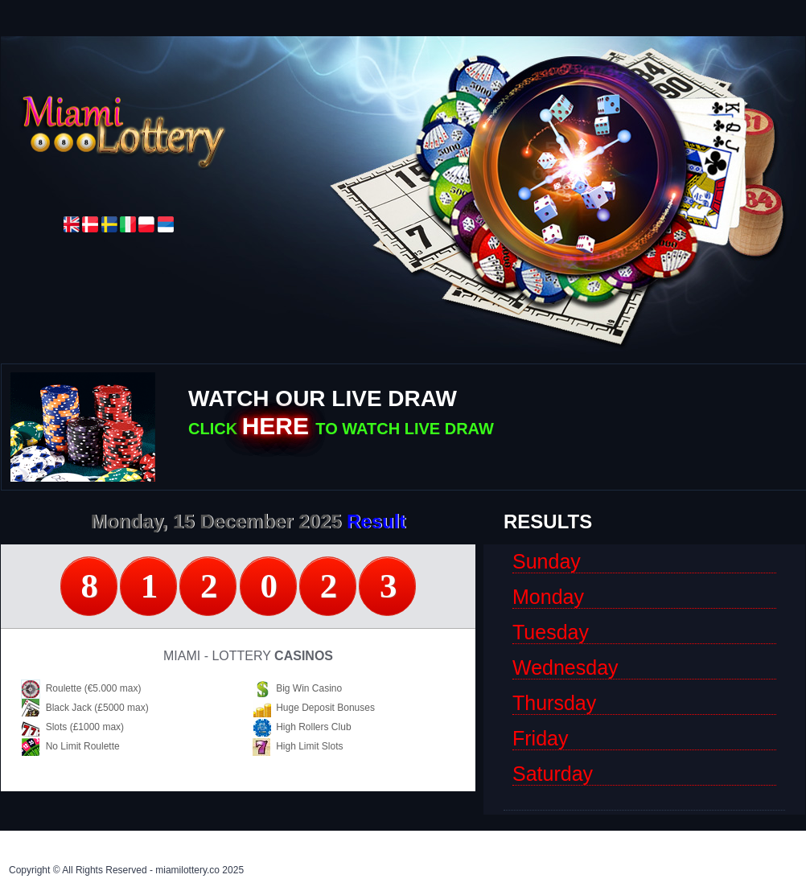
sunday (546, 563)
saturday (552, 775)
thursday (554, 705)
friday (540, 740)
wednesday (565, 669)
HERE (279, 426)
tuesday (550, 634)
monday (548, 598)
